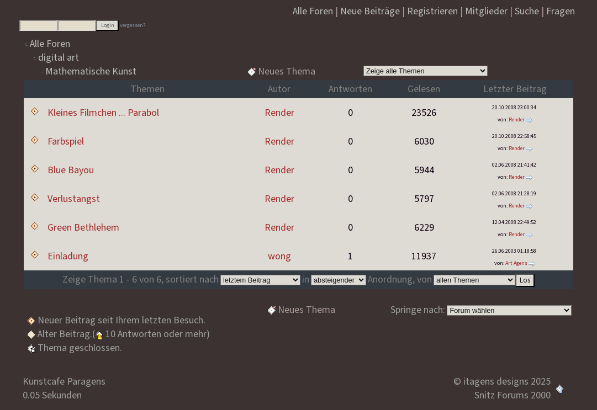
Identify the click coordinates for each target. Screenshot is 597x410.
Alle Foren (50, 44)
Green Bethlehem (83, 228)
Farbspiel (65, 141)
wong (279, 256)
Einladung (67, 256)
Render (279, 113)
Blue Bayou (70, 170)
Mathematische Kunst (90, 71)
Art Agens (516, 263)
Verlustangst (73, 199)
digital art (58, 58)
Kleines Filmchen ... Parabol (103, 113)
